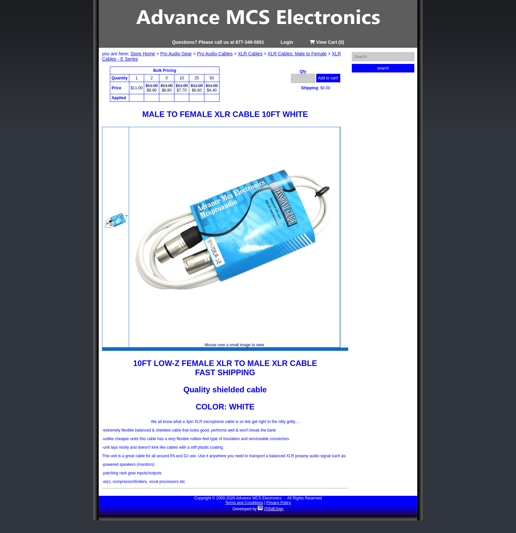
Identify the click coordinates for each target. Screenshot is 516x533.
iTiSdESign (274, 509)
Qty (303, 71)
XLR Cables (250, 53)
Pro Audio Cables (215, 53)
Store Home (142, 53)
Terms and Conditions (244, 502)
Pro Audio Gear (176, 53)
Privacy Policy (279, 502)
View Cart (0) (327, 42)
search (383, 68)
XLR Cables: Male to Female (297, 53)
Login (287, 42)
